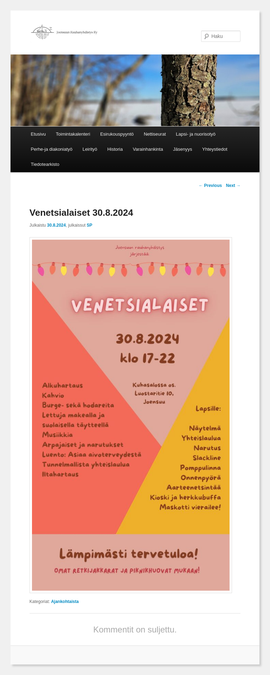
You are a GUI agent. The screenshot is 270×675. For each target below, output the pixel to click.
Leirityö (90, 149)
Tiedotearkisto (45, 164)
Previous (210, 185)
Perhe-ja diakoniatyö (52, 149)
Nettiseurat (155, 134)
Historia (115, 149)
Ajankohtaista (65, 601)
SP (89, 225)
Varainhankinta (148, 149)
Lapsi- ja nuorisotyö (196, 134)
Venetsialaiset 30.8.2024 (81, 212)
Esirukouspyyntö (117, 134)
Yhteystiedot (214, 149)
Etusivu (38, 134)
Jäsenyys (182, 149)
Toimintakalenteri (73, 134)
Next (233, 185)
